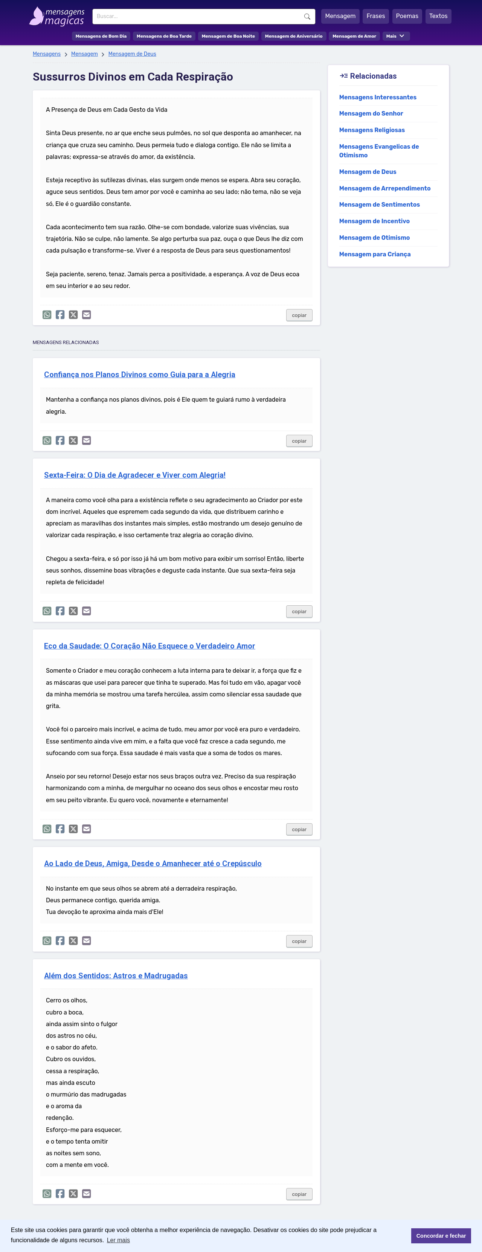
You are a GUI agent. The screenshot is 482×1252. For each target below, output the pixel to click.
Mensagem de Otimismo (374, 237)
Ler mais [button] (118, 1240)
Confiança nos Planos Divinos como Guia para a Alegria (139, 374)
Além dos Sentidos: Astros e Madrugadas (116, 976)
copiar (299, 315)
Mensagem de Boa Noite (228, 36)
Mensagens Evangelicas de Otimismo (379, 151)
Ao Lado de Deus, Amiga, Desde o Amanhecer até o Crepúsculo (153, 863)
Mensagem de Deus (132, 54)
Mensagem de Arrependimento (385, 188)
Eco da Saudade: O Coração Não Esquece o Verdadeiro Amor (149, 646)
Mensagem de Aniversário (294, 36)
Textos (438, 16)
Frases (375, 16)
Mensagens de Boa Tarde (164, 36)
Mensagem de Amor (354, 36)
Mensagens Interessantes (378, 97)
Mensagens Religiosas (372, 130)
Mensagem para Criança (375, 254)
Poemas (407, 16)
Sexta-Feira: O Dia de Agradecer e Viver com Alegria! (135, 475)
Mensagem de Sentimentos (379, 204)
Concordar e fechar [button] (441, 1236)
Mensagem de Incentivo (374, 221)
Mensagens (47, 54)
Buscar (307, 16)
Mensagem (340, 16)
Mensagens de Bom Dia (101, 36)
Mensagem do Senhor (371, 113)
